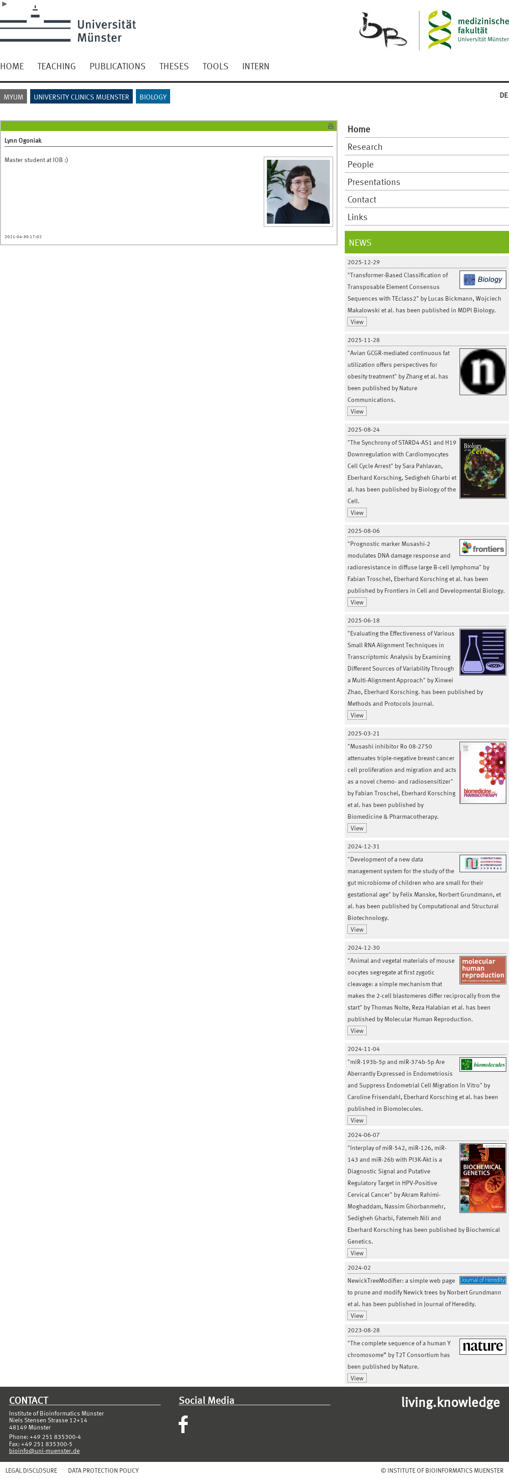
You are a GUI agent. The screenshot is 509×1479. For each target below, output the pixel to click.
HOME (12, 65)
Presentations (374, 181)
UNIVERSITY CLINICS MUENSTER (81, 96)
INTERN (256, 65)
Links (357, 216)
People (360, 164)
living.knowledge (450, 1401)
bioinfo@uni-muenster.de (44, 1450)
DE (504, 95)
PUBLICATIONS (118, 65)
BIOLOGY (153, 96)
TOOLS (216, 65)
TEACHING (56, 65)
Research (365, 146)
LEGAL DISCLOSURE (31, 1470)
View (357, 321)
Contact (361, 199)
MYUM (13, 96)
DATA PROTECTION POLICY (103, 1470)
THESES (174, 65)
